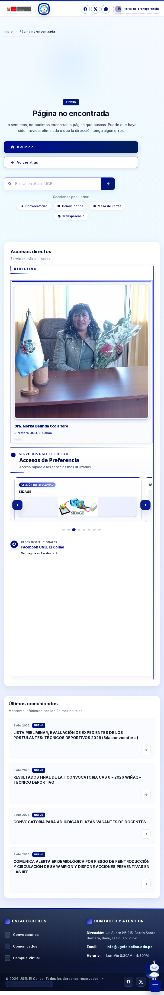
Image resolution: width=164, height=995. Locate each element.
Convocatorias (34, 206)
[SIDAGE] (77, 507)
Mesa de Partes (107, 206)
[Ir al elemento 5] (84, 538)
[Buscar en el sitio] (52, 184)
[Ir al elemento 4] (79, 538)
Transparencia (71, 216)
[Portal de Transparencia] (136, 9)
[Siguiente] (146, 512)
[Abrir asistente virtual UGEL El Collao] (152, 972)
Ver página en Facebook (37, 562)
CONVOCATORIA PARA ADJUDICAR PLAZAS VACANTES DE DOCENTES (79, 830)
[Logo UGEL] (44, 9)
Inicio (8, 31)
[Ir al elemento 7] (94, 538)
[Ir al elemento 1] (63, 538)
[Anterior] (17, 512)
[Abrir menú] (155, 986)
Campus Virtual (26, 962)
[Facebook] (85, 9)
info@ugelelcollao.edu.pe (130, 951)
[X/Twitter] (95, 9)
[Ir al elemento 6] (89, 538)
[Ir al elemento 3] (74, 538)
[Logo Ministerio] (19, 9)
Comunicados (70, 206)
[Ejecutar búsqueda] (108, 184)
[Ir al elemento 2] (69, 538)
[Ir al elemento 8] (99, 538)
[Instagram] (105, 9)
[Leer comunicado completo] (146, 758)
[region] (81, 512)
